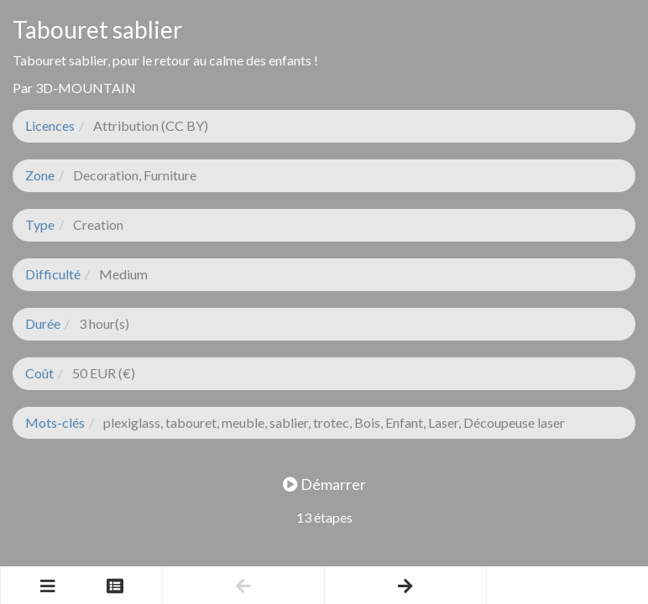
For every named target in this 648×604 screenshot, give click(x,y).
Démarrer (324, 484)
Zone (40, 175)
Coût (39, 373)
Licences (50, 125)
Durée (42, 323)
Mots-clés (55, 422)
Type (40, 224)
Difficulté (53, 274)
